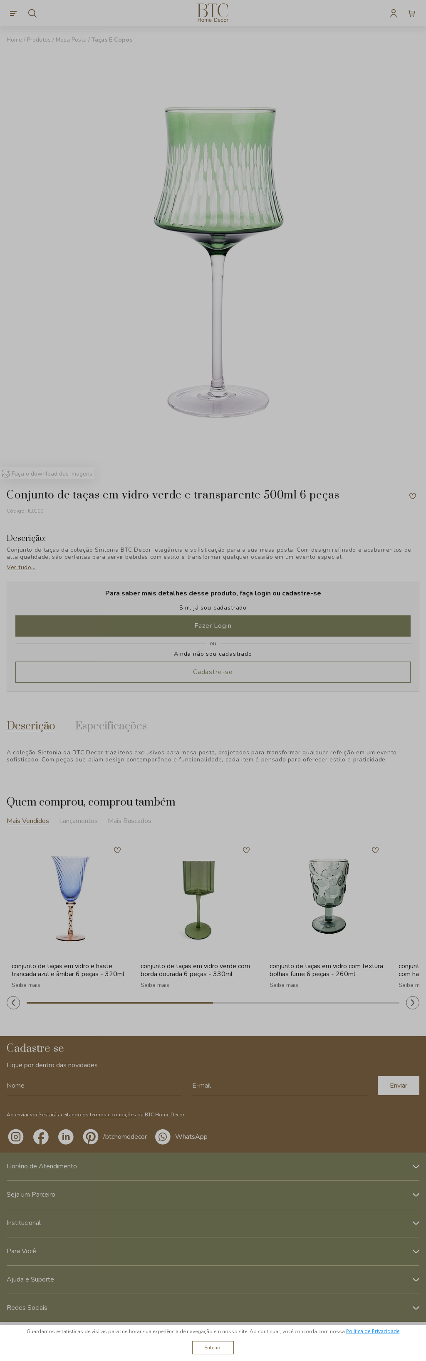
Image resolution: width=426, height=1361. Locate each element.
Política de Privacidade (373, 1331)
